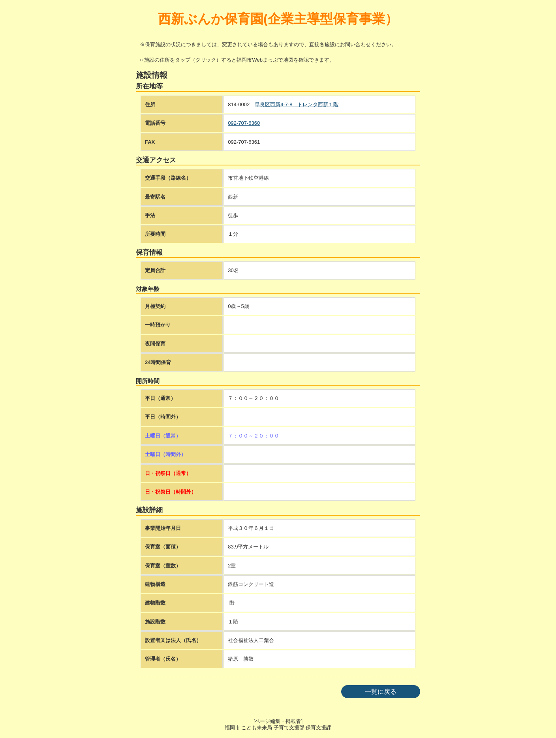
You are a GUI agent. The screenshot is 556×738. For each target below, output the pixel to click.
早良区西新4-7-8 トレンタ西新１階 (296, 104)
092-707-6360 (244, 123)
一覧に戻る (380, 691)
